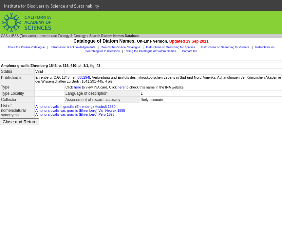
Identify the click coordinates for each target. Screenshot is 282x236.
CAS (4, 36)
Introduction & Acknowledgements (73, 47)
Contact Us (189, 51)
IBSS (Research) (23, 36)
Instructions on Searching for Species (170, 47)
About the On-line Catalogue (26, 47)
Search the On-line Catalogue (120, 47)
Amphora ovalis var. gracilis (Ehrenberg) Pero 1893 (75, 114)
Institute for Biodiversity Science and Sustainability (51, 6)
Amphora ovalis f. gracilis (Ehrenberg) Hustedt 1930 (75, 106)
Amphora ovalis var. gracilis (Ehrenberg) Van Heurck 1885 (80, 110)
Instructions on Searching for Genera (225, 47)
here (77, 87)
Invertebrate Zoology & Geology (63, 36)
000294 (83, 77)
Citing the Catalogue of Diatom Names (151, 51)
